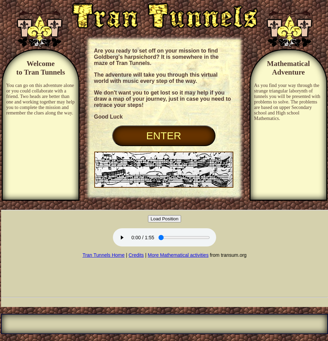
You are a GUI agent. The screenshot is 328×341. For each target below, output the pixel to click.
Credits (136, 255)
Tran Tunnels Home (104, 255)
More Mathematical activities (178, 255)
